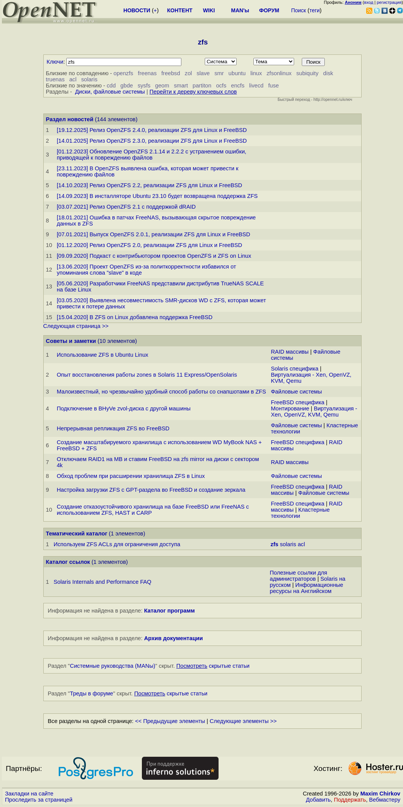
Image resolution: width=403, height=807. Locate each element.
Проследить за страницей (38, 800)
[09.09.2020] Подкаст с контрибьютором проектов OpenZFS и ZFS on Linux (154, 256)
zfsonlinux (278, 73)
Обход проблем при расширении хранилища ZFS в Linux (131, 476)
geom (162, 85)
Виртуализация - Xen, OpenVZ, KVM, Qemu (314, 411)
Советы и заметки (71, 341)
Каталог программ (169, 611)
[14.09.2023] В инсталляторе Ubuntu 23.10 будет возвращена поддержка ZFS (157, 196)
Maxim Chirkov (380, 794)
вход (368, 2)
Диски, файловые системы (110, 92)
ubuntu (237, 73)
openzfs (123, 73)
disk (328, 73)
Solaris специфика (294, 369)
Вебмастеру (384, 800)
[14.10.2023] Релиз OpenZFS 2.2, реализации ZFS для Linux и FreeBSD (149, 185)
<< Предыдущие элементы (170, 721)
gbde (126, 85)
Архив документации (173, 638)
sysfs (144, 85)
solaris (89, 79)
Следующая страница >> (76, 326)
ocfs (221, 85)
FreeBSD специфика (297, 402)
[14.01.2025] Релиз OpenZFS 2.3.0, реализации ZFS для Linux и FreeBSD (152, 141)
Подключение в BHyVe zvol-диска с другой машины (124, 408)
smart (181, 85)
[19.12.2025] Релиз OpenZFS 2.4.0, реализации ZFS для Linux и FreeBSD (152, 130)
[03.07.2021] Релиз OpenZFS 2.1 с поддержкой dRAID (126, 207)
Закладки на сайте (29, 794)
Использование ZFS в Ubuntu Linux (102, 355)
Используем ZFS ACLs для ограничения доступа (117, 544)
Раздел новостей (70, 119)
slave (203, 73)
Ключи (55, 62)
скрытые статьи (213, 666)
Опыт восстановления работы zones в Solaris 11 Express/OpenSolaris (147, 375)
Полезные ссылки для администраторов (298, 576)
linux (256, 73)
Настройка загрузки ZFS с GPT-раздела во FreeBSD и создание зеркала (151, 490)
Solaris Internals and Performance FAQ (102, 582)
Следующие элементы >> (243, 721)
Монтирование (290, 408)
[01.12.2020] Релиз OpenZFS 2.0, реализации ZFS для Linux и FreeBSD (149, 245)
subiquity (307, 73)
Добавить (318, 800)
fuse (273, 85)
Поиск (298, 10)
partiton (201, 85)
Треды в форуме (91, 693)
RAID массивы (289, 352)
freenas (147, 73)
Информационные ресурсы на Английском (306, 588)
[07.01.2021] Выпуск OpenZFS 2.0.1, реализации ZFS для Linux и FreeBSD (153, 234)
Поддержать (350, 800)
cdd (111, 85)
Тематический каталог (76, 533)
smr (219, 73)
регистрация (389, 2)
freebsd (170, 73)
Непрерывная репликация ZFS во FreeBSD (113, 428)
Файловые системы (296, 392)
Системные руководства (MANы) (112, 666)
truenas (55, 79)
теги (314, 10)
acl (73, 79)
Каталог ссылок (68, 562)
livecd (256, 85)
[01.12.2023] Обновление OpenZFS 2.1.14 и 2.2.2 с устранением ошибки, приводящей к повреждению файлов (152, 154)
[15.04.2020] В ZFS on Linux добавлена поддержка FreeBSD (134, 317)
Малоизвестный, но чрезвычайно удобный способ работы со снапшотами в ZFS (161, 392)
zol (188, 73)
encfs (237, 85)
